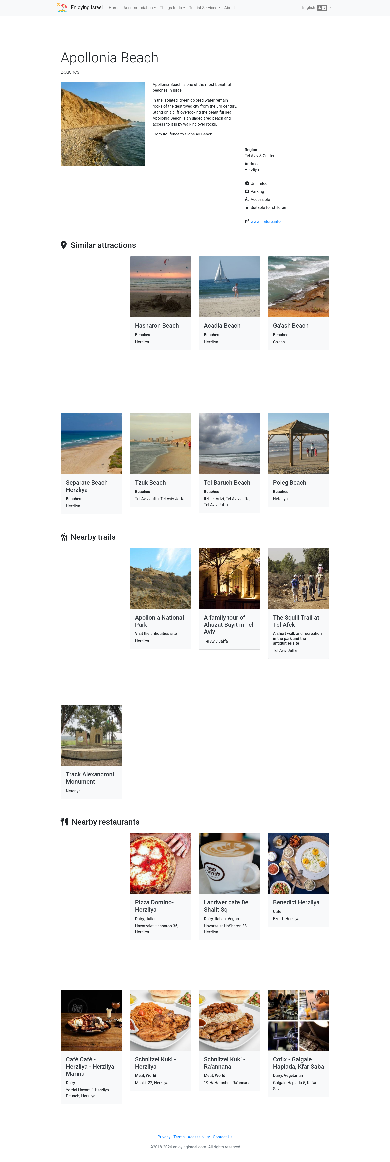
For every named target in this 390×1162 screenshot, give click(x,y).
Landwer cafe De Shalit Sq (226, 906)
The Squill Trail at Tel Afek (296, 621)
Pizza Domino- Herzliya (154, 906)
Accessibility (199, 1137)
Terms (179, 1137)
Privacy (164, 1137)
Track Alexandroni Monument (90, 778)
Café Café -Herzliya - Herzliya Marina (90, 1066)
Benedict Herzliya (296, 902)
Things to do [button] (171, 7)
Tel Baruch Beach (227, 482)
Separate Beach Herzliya (87, 486)
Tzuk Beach (150, 482)
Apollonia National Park (159, 621)
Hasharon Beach (157, 325)
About (229, 7)
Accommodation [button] (138, 7)
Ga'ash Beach (291, 325)
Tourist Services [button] (203, 7)
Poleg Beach (289, 482)
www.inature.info (266, 221)
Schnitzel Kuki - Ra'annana (224, 1063)
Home (114, 7)
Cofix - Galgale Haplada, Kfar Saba (298, 1063)
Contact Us (223, 1137)
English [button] (315, 8)
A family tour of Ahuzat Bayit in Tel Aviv (228, 624)
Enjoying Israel (87, 7)
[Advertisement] (195, 34)
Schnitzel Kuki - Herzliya (155, 1063)
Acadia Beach (222, 325)
